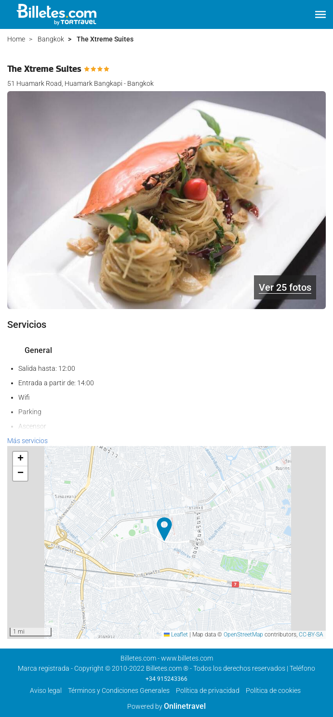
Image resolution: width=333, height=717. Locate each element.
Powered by (166, 706)
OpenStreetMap (243, 634)
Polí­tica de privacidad (208, 690)
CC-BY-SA (311, 634)
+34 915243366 (166, 679)
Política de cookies (273, 690)
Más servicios (27, 441)
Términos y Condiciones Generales (119, 690)
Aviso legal (46, 690)
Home (16, 39)
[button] (320, 14)
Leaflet (176, 634)
